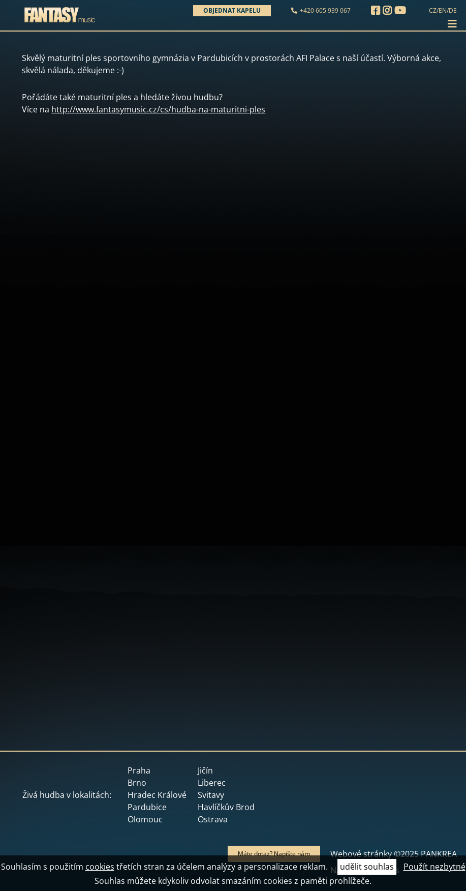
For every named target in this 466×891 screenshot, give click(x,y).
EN (443, 10)
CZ (433, 10)
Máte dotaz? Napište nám (274, 853)
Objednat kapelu (232, 10)
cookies (99, 866)
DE (453, 10)
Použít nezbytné (434, 866)
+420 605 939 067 (325, 10)
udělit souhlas (367, 866)
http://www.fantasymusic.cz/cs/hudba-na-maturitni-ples (158, 109)
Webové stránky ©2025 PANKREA (393, 853)
